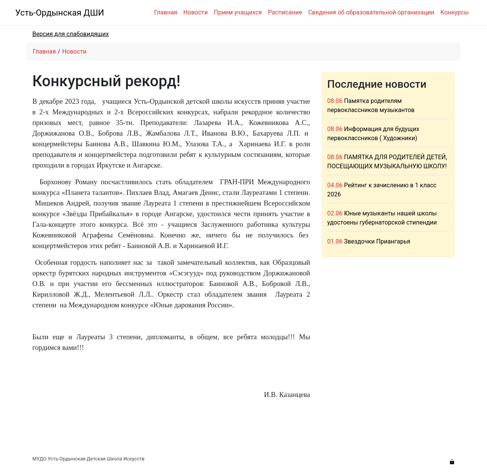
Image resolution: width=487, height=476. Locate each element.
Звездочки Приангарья (377, 241)
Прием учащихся (238, 12)
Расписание (285, 12)
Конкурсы (455, 12)
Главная (165, 12)
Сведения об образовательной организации (371, 12)
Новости (195, 12)
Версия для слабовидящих (70, 34)
